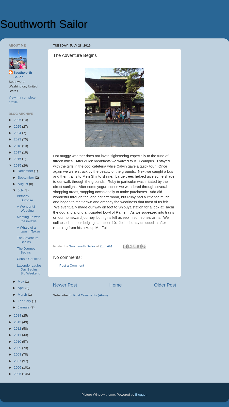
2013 (18, 322)
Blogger (141, 394)
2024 (18, 133)
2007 (18, 361)
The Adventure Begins (28, 240)
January (24, 307)
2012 (18, 328)
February (25, 301)
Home (115, 285)
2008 (18, 354)
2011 (18, 335)
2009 (18, 348)
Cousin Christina (29, 259)
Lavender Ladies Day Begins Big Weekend (29, 269)
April (21, 288)
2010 (18, 341)
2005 (18, 374)
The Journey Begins (26, 250)
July (21, 190)
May (21, 281)
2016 (18, 159)
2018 (18, 146)
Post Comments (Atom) (90, 295)
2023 (18, 139)
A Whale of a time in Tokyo (28, 229)
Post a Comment (71, 265)
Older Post (165, 285)
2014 (18, 315)
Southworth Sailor (43, 24)
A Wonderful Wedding (26, 208)
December (26, 171)
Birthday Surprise (25, 198)
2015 (18, 165)
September (26, 177)
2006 (18, 367)
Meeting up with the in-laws (28, 219)
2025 (18, 126)
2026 (18, 120)
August (23, 184)
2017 (18, 152)
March (23, 294)
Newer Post (65, 285)
